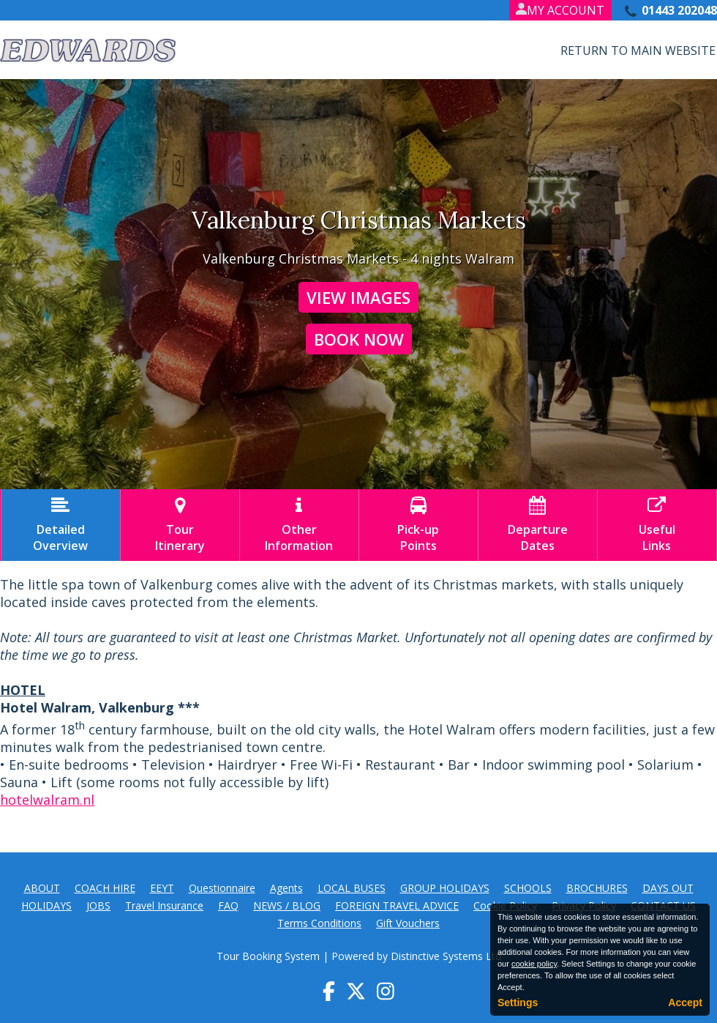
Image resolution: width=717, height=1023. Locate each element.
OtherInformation (299, 525)
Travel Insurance (164, 905)
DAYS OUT (668, 888)
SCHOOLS (528, 888)
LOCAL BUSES (352, 888)
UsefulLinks (657, 525)
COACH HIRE (105, 888)
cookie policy (534, 963)
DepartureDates (537, 525)
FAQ (228, 905)
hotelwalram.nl (47, 799)
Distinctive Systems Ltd (446, 956)
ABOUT (42, 888)
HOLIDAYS (46, 905)
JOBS (98, 905)
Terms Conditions (319, 923)
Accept (685, 1002)
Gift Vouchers (408, 923)
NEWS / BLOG (286, 905)
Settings (518, 1002)
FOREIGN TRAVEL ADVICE (397, 905)
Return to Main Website (638, 50)
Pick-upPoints (418, 525)
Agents (286, 888)
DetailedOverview (60, 525)
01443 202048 (679, 10)
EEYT (162, 888)
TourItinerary (180, 525)
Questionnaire (222, 888)
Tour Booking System (268, 956)
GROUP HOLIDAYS (444, 888)
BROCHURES (597, 888)
